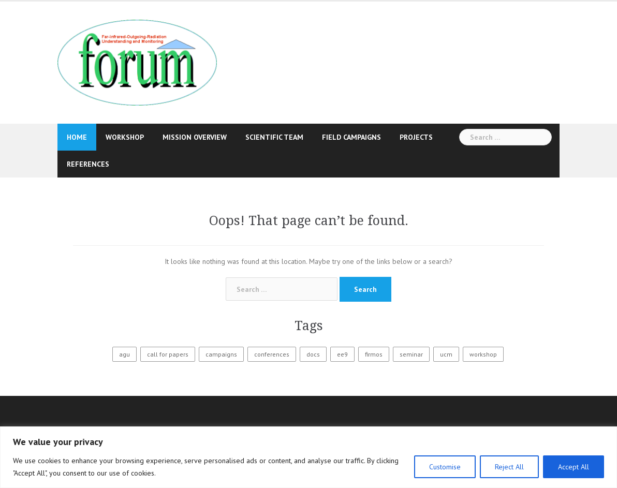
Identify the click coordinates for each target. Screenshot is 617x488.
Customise (445, 466)
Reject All (509, 466)
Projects (416, 137)
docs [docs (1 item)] (313, 354)
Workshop (125, 137)
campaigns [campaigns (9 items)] (221, 354)
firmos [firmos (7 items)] (374, 354)
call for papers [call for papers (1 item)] (167, 354)
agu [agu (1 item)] (124, 354)
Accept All (573, 466)
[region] (308, 457)
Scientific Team (274, 137)
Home (77, 137)
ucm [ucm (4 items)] (446, 354)
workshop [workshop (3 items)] (483, 354)
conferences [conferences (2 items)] (271, 354)
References (88, 164)
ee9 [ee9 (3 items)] (342, 354)
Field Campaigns (351, 137)
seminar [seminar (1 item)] (411, 354)
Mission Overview (195, 137)
